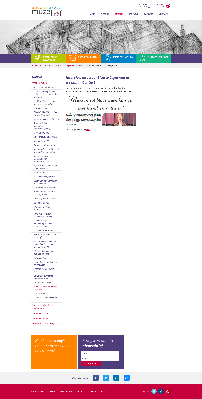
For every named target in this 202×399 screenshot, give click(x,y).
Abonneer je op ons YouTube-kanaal (167, 391)
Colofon (78, 391)
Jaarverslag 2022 (41, 132)
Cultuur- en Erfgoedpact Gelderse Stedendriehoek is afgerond (46, 94)
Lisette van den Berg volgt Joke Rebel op (45, 182)
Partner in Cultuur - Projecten (45, 323)
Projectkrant (39, 293)
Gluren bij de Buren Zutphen (42, 208)
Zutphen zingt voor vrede (45, 145)
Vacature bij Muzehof (43, 87)
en (50, 58)
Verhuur (133, 14)
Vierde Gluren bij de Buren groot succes (46, 263)
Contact (148, 14)
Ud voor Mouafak (41, 202)
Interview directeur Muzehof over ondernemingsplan (46, 150)
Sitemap (93, 391)
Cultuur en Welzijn (40, 318)
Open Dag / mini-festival (44, 198)
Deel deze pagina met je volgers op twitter (106, 378)
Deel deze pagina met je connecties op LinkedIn (116, 378)
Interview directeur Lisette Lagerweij (45, 288)
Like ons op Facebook (160, 391)
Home (92, 14)
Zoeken (162, 6)
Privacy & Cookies (65, 391)
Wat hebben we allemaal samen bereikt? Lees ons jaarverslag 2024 (45, 244)
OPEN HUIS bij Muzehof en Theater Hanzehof (45, 113)
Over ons (163, 14)
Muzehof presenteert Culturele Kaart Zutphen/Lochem (43, 159)
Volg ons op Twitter (154, 391)
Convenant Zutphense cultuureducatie (43, 277)
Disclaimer (51, 391)
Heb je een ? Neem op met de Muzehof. (53, 345)
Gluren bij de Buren (42, 282)
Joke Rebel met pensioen (44, 176)
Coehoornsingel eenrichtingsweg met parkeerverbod (43, 223)
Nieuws (119, 14)
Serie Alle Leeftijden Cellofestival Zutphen (43, 215)
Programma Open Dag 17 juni (45, 270)
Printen (168, 6)
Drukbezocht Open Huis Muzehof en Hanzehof (44, 102)
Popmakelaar (40, 172)
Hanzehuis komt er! (42, 108)
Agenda (105, 14)
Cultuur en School (40, 313)
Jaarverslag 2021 (41, 141)
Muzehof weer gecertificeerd (46, 119)
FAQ (86, 391)
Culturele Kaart (40, 258)
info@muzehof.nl (149, 7)
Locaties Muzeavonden (44, 230)
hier (88, 129)
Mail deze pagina (127, 378)
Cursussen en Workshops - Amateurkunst (43, 306)
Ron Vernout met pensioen (45, 136)
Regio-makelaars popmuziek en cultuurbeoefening (42, 126)
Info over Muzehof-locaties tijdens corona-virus (45, 167)
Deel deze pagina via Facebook (96, 378)
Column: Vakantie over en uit (45, 299)
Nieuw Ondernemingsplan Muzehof (45, 236)
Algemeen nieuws (39, 82)
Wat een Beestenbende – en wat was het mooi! (46, 252)
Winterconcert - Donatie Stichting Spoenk (44, 193)
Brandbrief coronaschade (45, 187)
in (123, 56)
